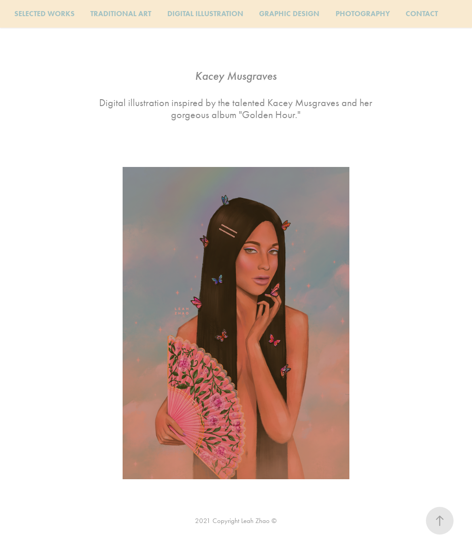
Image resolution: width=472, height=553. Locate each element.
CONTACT (422, 13)
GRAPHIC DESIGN (289, 13)
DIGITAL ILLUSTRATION (205, 13)
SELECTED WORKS (44, 13)
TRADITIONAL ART (120, 13)
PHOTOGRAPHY (363, 13)
